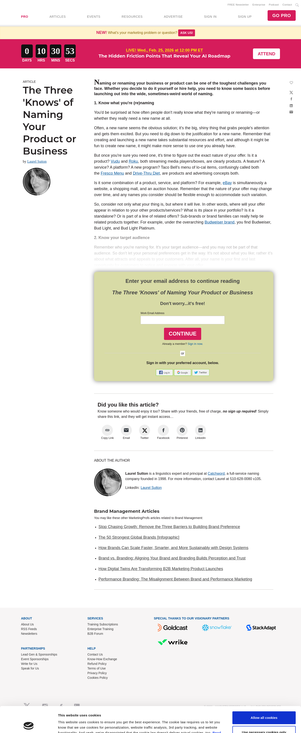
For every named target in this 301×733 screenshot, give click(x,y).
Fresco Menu (112, 173)
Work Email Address (152, 313)
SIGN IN (210, 16)
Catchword (216, 473)
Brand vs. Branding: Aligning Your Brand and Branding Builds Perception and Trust (171, 558)
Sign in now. (195, 343)
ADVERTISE (173, 16)
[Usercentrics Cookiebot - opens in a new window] (28, 667)
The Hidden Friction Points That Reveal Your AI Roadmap (164, 56)
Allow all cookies (264, 635)
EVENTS (93, 16)
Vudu (115, 161)
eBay (227, 183)
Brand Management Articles (126, 511)
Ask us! (186, 33)
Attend (266, 53)
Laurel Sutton (37, 161)
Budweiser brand (219, 222)
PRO (24, 16)
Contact (287, 4)
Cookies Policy (97, 677)
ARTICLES (57, 16)
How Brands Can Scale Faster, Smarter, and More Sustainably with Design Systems (173, 548)
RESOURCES (132, 16)
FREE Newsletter (238, 4)
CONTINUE (182, 334)
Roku (133, 161)
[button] (165, 372)
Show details (68, 667)
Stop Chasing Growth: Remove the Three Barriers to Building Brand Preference (169, 527)
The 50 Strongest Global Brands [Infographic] (138, 537)
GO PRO (281, 15)
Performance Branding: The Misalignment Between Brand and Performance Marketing (175, 579)
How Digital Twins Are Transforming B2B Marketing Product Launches (160, 569)
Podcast (274, 4)
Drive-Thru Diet (146, 173)
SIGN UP (245, 16)
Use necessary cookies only (264, 650)
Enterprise (259, 4)
